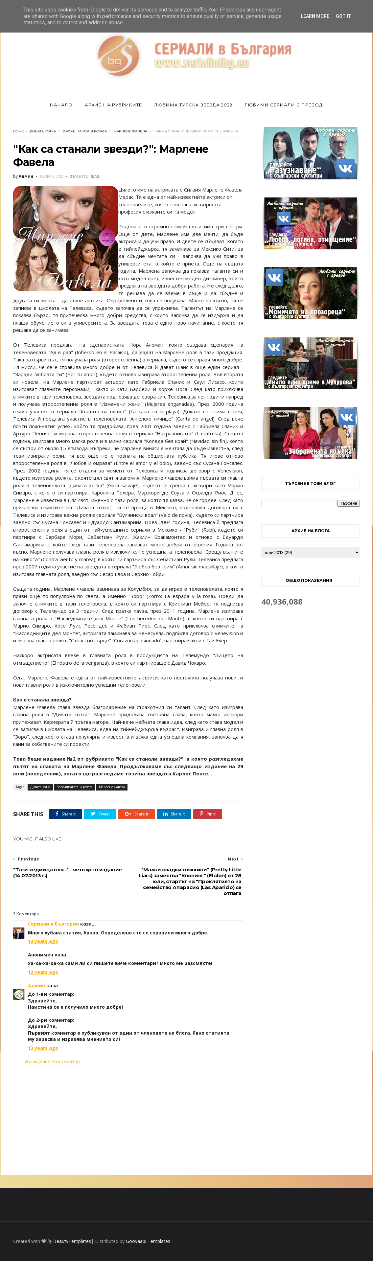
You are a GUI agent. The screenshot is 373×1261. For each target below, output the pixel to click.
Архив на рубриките (113, 104)
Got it (343, 16)
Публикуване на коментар (50, 1061)
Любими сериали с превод (284, 104)
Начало (61, 104)
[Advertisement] (128, 1120)
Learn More (315, 16)
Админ (36, 985)
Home (18, 131)
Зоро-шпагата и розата (84, 131)
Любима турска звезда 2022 (193, 104)
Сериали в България (53, 924)
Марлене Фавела (130, 131)
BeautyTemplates (72, 1241)
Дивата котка (43, 131)
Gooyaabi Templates (148, 1241)
